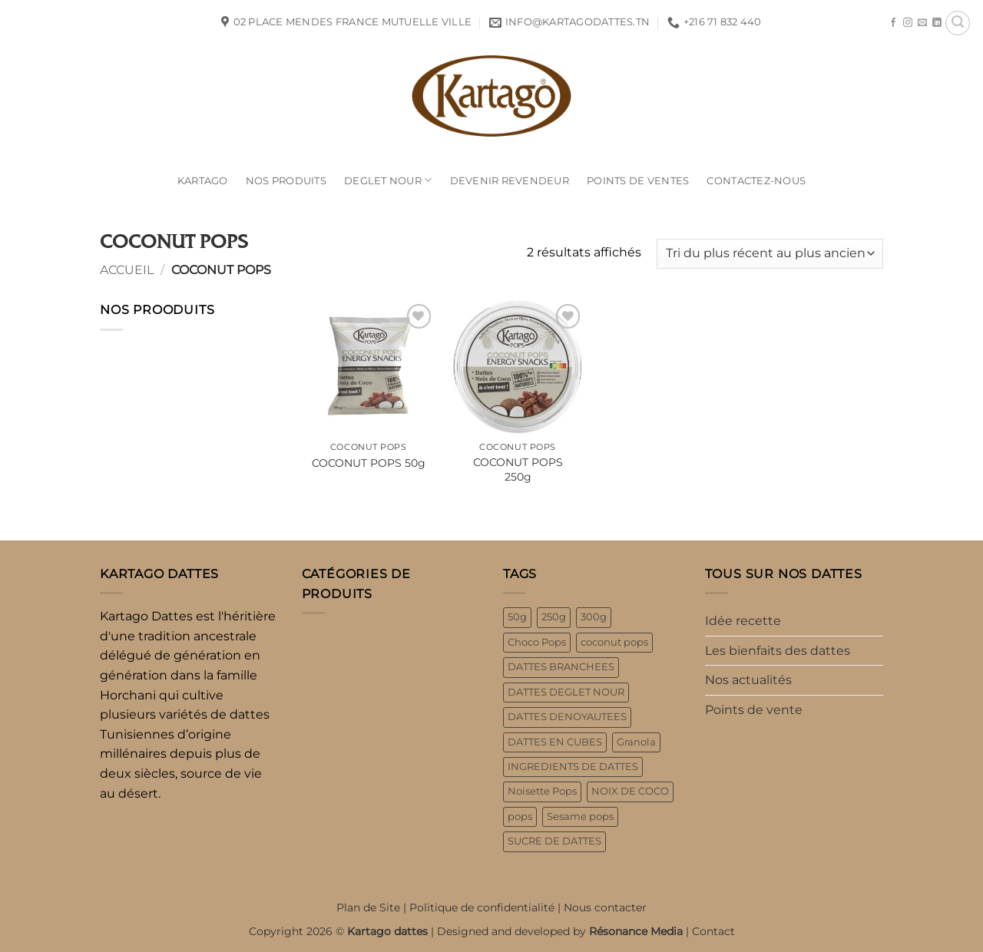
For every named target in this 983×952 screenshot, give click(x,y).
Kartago (202, 181)
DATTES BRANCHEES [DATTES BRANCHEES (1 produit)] (561, 667)
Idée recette (743, 620)
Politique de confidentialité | (486, 907)
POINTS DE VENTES (638, 181)
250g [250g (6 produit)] (553, 617)
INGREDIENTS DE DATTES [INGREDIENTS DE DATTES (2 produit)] (573, 766)
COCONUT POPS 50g (368, 463)
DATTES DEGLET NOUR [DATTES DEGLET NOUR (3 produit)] (566, 692)
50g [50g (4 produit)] (517, 617)
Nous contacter (605, 907)
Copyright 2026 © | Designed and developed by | (470, 931)
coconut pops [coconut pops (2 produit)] (614, 642)
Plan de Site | (372, 907)
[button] (957, 23)
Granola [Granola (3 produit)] (636, 742)
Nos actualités (748, 680)
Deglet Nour (388, 180)
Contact (713, 931)
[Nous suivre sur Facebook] (893, 23)
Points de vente (754, 709)
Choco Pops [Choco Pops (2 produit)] (537, 642)
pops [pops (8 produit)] (520, 816)
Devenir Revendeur (509, 181)
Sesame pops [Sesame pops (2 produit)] (580, 816)
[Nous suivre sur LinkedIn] (937, 23)
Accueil (127, 270)
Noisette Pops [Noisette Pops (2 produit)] (542, 791)
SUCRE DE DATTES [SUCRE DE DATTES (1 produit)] (554, 841)
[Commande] (770, 254)
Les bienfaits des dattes (777, 650)
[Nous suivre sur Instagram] (907, 23)
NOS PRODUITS (286, 181)
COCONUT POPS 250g (518, 469)
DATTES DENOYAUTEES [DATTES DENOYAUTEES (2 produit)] (567, 716)
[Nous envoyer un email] (922, 23)
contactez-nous (756, 181)
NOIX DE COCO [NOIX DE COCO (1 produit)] (630, 791)
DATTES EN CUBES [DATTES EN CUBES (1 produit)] (555, 742)
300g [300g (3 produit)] (594, 617)
